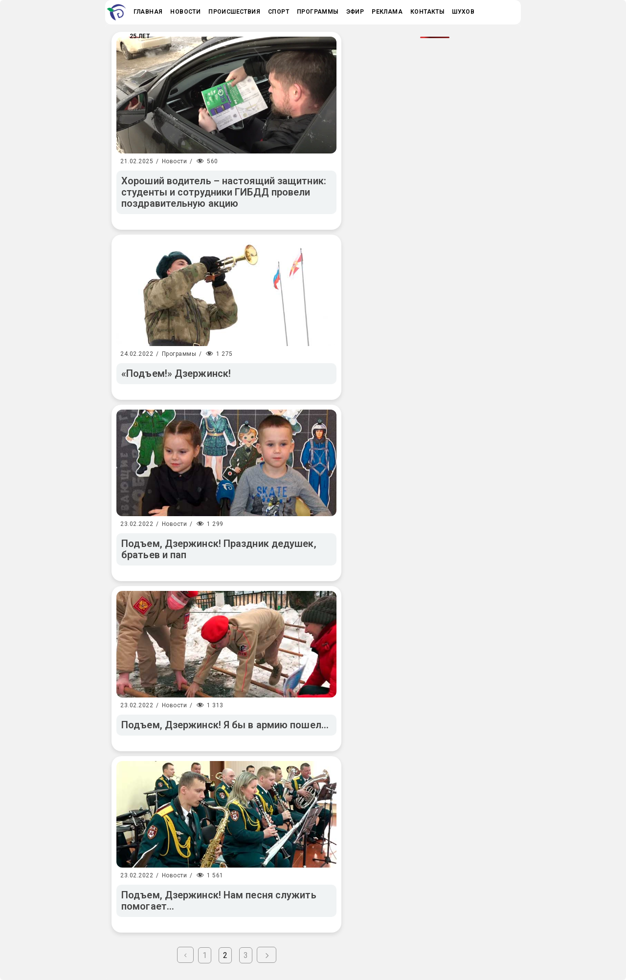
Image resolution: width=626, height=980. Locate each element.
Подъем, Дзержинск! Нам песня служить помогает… (218, 900)
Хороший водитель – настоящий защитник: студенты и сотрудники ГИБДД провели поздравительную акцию (223, 192)
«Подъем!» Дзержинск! (176, 373)
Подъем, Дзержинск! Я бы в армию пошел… (225, 725)
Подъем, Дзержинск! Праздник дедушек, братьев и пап (218, 549)
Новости (174, 161)
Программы (179, 353)
